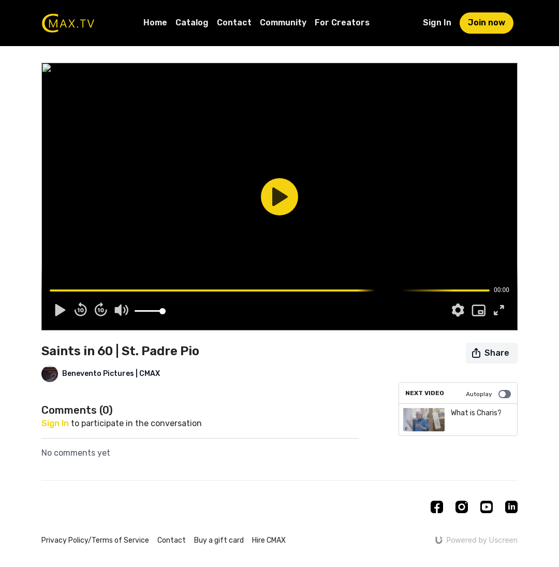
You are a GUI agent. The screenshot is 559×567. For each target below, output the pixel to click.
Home (155, 22)
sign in (55, 423)
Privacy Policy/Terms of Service (95, 540)
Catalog (192, 22)
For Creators (342, 22)
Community (283, 22)
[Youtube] (486, 507)
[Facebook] (437, 507)
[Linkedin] (511, 507)
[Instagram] (461, 507)
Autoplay (488, 394)
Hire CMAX (269, 540)
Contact (234, 22)
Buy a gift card (219, 540)
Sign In (437, 22)
